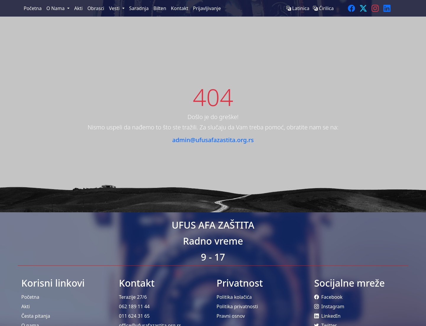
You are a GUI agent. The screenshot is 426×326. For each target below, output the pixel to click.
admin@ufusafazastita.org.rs (213, 140)
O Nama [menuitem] (56, 8)
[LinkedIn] (386, 8)
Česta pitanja (35, 316)
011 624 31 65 (134, 316)
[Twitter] (363, 8)
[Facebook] (351, 8)
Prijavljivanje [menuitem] (207, 8)
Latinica (298, 8)
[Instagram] (375, 8)
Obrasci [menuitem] (95, 8)
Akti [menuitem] (78, 8)
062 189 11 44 (134, 306)
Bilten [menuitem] (159, 8)
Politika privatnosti (237, 306)
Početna (30, 297)
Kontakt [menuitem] (179, 8)
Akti (25, 306)
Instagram (329, 306)
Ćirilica (323, 8)
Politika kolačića (234, 297)
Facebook (328, 297)
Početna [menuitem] (33, 8)
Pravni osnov (231, 316)
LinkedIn (327, 316)
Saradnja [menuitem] (139, 8)
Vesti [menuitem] (115, 8)
